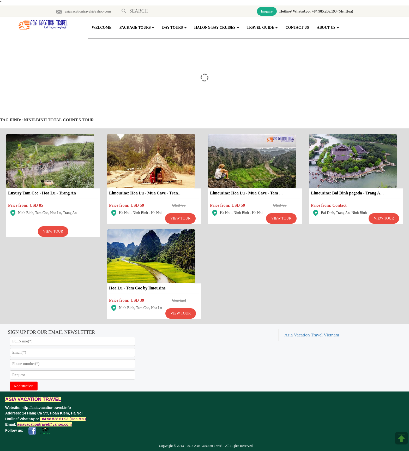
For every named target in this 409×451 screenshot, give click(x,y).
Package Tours (136, 27)
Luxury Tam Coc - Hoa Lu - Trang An (42, 193)
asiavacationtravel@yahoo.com (83, 11)
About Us (328, 27)
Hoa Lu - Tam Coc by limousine (137, 288)
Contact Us (297, 27)
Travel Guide (262, 27)
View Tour (53, 231)
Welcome (102, 27)
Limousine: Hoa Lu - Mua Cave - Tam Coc (248, 193)
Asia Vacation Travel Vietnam (311, 334)
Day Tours (174, 27)
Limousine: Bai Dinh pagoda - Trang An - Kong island (359, 193)
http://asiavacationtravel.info (46, 408)
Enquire (267, 11)
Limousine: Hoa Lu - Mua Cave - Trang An (147, 193)
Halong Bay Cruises (216, 27)
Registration (23, 386)
